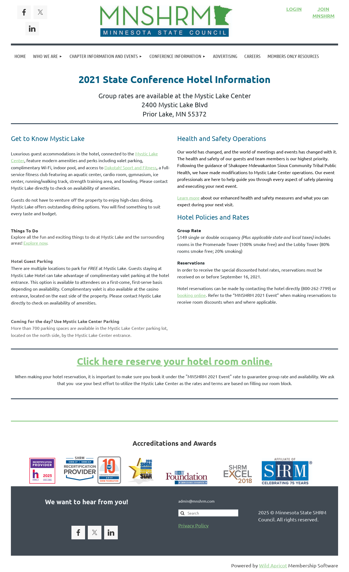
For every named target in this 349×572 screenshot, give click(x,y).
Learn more (188, 197)
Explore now (35, 242)
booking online (191, 295)
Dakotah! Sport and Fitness (130, 167)
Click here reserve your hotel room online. (174, 361)
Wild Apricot (273, 565)
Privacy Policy (193, 525)
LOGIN (294, 9)
